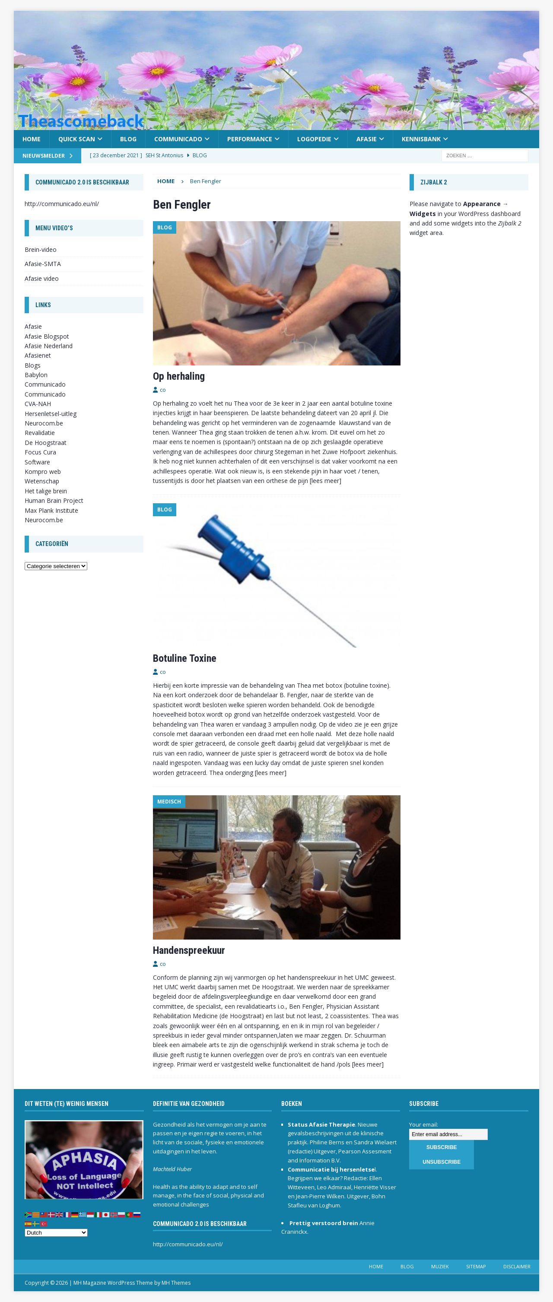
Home (31, 139)
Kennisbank (421, 139)
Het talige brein (46, 491)
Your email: (423, 1124)
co (163, 390)
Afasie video (42, 278)
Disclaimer (517, 1266)
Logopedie (314, 139)
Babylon (36, 375)
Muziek (440, 1266)
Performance (249, 139)
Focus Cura (40, 452)
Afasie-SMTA (43, 264)
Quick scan (76, 139)
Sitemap (476, 1266)
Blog (128, 139)
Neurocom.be (44, 423)
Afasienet (38, 355)
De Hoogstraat (46, 442)
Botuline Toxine (184, 658)
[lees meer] (325, 480)
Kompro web (43, 471)
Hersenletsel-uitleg (50, 414)
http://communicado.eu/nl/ (62, 204)
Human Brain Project (54, 500)
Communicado (178, 139)
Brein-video (41, 249)
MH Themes (176, 1282)
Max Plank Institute (51, 510)
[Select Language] (56, 1233)
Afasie (366, 139)
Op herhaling (179, 376)
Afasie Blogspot (47, 336)
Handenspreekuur (189, 950)
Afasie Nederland (49, 346)
